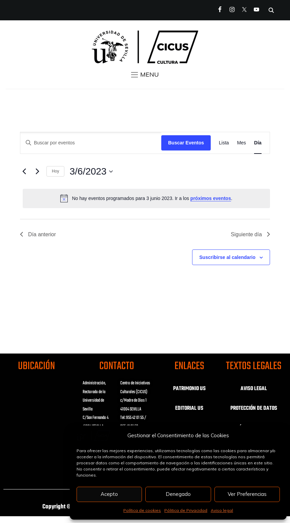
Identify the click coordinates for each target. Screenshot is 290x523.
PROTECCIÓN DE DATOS (253, 408)
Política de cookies (142, 510)
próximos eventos (210, 198)
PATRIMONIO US (189, 388)
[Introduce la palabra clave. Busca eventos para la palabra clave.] (90, 143)
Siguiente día (250, 234)
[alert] (146, 198)
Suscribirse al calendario (227, 257)
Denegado (178, 494)
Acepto (109, 494)
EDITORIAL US (189, 408)
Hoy (55, 171)
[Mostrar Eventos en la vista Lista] (224, 143)
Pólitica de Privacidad (185, 510)
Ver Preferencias (247, 494)
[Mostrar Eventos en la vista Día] (258, 143)
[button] (145, 75)
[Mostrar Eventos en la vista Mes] (241, 143)
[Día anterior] (24, 171)
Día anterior (38, 234)
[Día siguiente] (37, 171)
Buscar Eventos (186, 142)
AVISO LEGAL (254, 388)
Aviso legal (222, 510)
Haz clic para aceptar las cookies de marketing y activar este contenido (36, 402)
